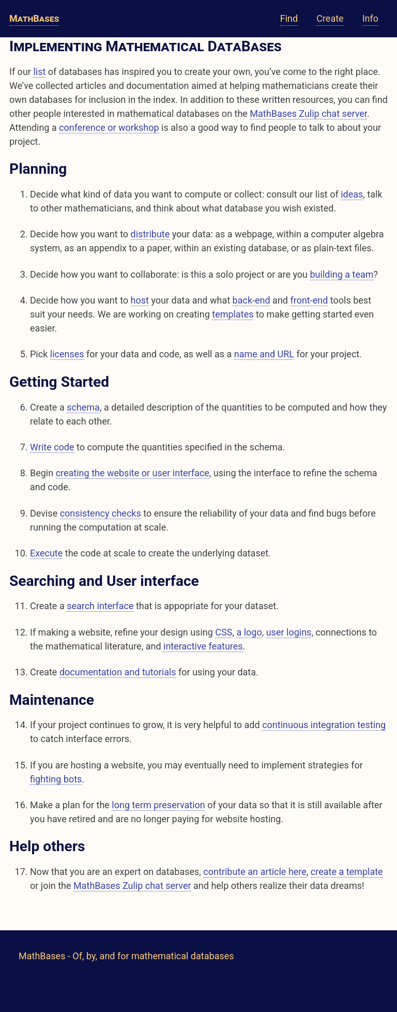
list (39, 71)
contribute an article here (254, 871)
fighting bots (56, 779)
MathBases (34, 18)
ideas (352, 194)
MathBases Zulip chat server (308, 113)
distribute (150, 234)
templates (232, 314)
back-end (251, 300)
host (140, 300)
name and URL (264, 354)
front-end (309, 300)
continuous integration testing (324, 724)
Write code (52, 447)
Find (289, 18)
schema (83, 407)
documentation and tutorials (117, 672)
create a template (347, 871)
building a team (342, 274)
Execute (46, 553)
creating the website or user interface (132, 472)
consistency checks (100, 513)
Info (370, 18)
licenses (67, 354)
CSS (223, 632)
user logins (289, 632)
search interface (100, 605)
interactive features (203, 646)
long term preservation (158, 804)
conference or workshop (109, 127)
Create (329, 18)
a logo (249, 632)
